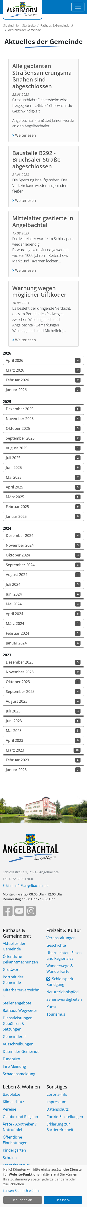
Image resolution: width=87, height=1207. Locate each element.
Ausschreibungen (18, 1044)
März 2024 (43, 623)
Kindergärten (14, 1150)
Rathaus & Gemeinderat (56, 25)
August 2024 (43, 574)
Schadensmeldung (19, 1073)
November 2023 (43, 672)
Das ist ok (62, 1200)
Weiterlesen (25, 135)
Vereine (9, 1109)
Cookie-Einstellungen (64, 1116)
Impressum (56, 1101)
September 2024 (43, 564)
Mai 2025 (43, 477)
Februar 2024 (43, 633)
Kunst (51, 1006)
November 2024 (43, 545)
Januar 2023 (43, 769)
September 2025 (43, 438)
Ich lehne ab (22, 1200)
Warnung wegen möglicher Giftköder (40, 291)
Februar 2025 (43, 506)
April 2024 (43, 613)
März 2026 (43, 370)
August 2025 (43, 448)
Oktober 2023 (43, 681)
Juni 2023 (43, 720)
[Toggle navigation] (77, 6)
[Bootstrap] (30, 851)
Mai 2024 (43, 604)
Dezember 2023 (43, 662)
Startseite (28, 25)
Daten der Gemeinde (21, 1051)
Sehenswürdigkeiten (64, 999)
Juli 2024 (43, 584)
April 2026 (43, 360)
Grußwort (11, 969)
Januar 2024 (43, 643)
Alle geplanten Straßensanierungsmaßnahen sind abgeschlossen (42, 76)
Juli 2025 (43, 457)
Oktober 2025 (43, 428)
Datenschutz (57, 1109)
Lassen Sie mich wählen (21, 1190)
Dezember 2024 (43, 535)
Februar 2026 (43, 380)
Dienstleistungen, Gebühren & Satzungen (18, 1023)
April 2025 (43, 487)
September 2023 (43, 691)
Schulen (10, 1157)
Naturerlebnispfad (62, 991)
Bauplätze (11, 1094)
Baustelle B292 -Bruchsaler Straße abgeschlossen (36, 159)
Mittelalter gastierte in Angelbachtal (42, 221)
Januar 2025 (43, 516)
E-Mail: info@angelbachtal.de (25, 885)
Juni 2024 (43, 594)
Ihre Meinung (14, 1066)
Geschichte (56, 945)
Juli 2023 (43, 711)
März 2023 (43, 750)
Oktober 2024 (43, 555)
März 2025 (43, 496)
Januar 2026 (43, 389)
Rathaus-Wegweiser (20, 1010)
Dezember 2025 (43, 408)
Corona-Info (56, 1094)
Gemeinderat (14, 1036)
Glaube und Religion (20, 1116)
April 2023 (43, 740)
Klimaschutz (13, 1101)
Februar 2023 (43, 760)
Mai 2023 (43, 730)
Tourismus (55, 1014)
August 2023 (43, 701)
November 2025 (43, 418)
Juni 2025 (43, 467)
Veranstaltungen (61, 937)
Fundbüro (11, 1058)
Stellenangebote (17, 1003)
